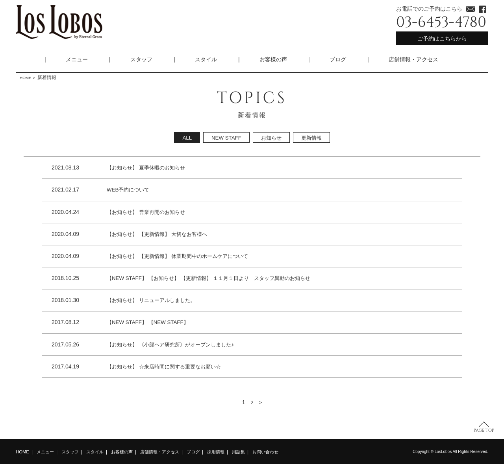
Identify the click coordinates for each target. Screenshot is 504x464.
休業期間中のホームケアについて (217, 256)
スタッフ (141, 59)
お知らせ (271, 137)
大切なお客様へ (195, 234)
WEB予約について (129, 189)
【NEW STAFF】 (128, 278)
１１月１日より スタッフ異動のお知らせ (272, 278)
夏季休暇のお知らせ (166, 167)
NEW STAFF (225, 137)
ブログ (338, 59)
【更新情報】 (157, 234)
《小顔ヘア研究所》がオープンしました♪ (192, 344)
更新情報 (313, 137)
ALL (185, 137)
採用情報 (228, 452)
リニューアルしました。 (171, 300)
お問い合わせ (281, 452)
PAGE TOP (484, 430)
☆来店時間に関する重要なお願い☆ (185, 366)
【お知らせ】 (123, 167)
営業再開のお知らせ (166, 212)
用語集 (253, 452)
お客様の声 (273, 59)
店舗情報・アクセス (413, 59)
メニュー (77, 59)
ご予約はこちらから (442, 38)
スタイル (206, 59)
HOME (27, 77)
